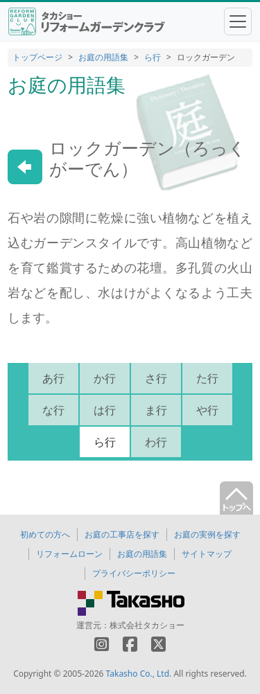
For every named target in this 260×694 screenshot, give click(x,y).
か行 (105, 378)
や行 (207, 410)
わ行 (156, 442)
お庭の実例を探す (207, 534)
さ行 (156, 378)
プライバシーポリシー (133, 573)
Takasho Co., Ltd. (139, 673)
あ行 (53, 378)
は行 (105, 410)
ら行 (152, 57)
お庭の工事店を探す (122, 534)
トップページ (37, 57)
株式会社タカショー (147, 625)
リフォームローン (69, 554)
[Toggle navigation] (238, 21)
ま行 (156, 410)
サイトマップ (207, 554)
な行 (53, 410)
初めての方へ (45, 534)
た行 (207, 378)
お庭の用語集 (103, 57)
